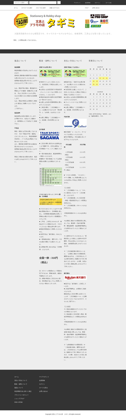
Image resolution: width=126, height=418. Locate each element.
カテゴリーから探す (25, 8)
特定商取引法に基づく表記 (22, 391)
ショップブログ (19, 398)
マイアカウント (44, 377)
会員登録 (86, 2)
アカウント (76, 2)
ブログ (85, 8)
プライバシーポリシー (21, 395)
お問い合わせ (94, 8)
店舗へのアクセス (53, 8)
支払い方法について (20, 380)
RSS (15, 402)
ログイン (96, 2)
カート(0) (107, 2)
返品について (18, 387)
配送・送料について (20, 384)
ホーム (16, 8)
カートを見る (43, 387)
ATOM (20, 402)
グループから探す (40, 8)
